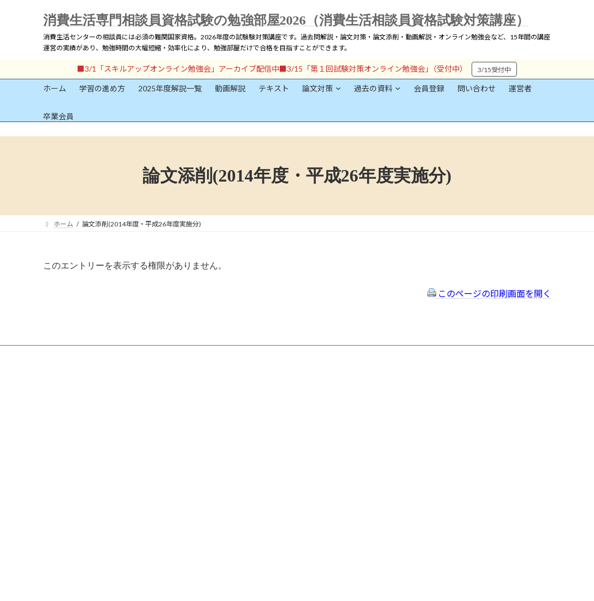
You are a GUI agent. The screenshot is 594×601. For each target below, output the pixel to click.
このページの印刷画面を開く (489, 293)
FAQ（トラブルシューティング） (276, 441)
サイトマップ (247, 427)
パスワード (59, 485)
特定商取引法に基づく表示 (266, 398)
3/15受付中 (494, 70)
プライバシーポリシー (260, 413)
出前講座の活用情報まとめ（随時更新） (286, 456)
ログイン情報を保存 (89, 540)
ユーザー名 (59, 434)
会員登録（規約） (253, 384)
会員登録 (76, 406)
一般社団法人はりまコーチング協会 (444, 388)
